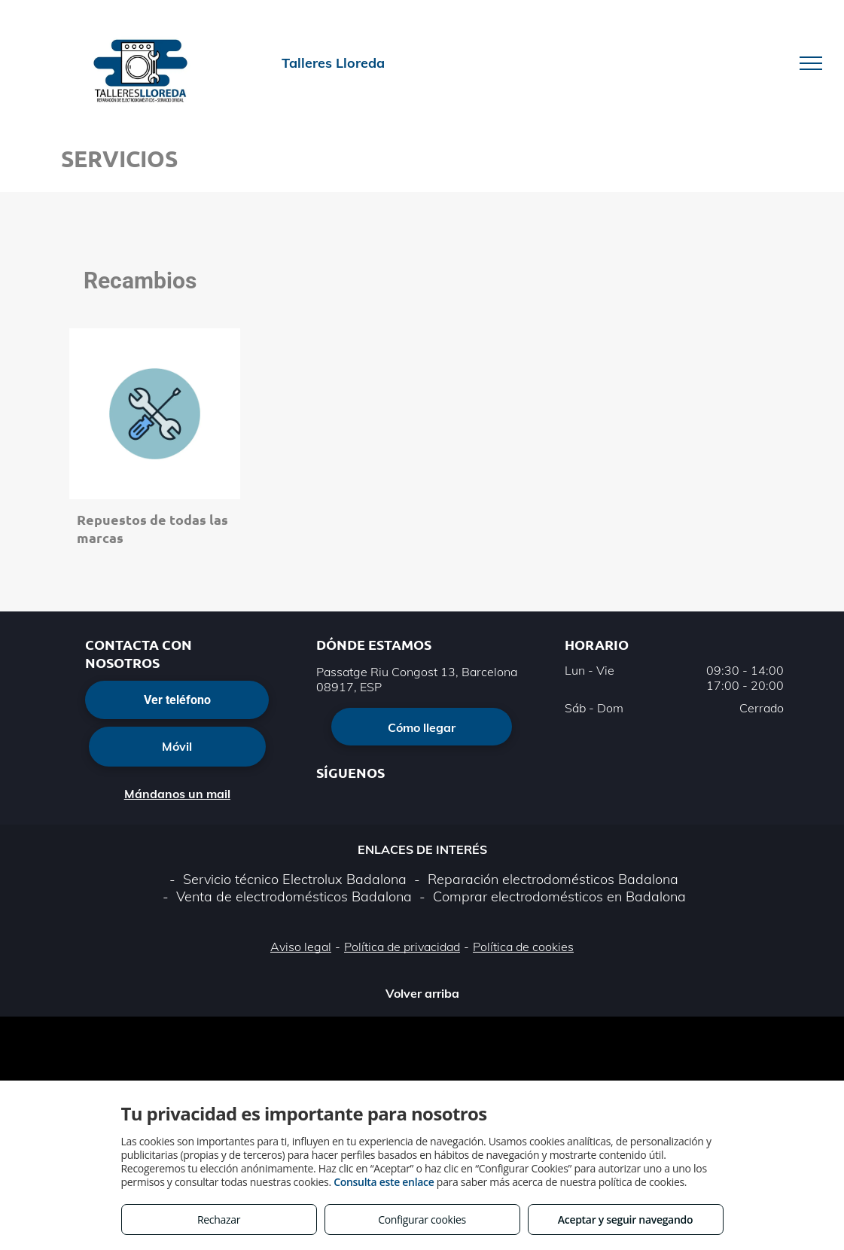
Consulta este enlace (384, 1182)
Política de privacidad (402, 946)
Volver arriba (422, 993)
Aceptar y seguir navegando (625, 1219)
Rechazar (218, 1219)
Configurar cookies (422, 1219)
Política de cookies (523, 946)
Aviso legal (300, 946)
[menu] (810, 63)
